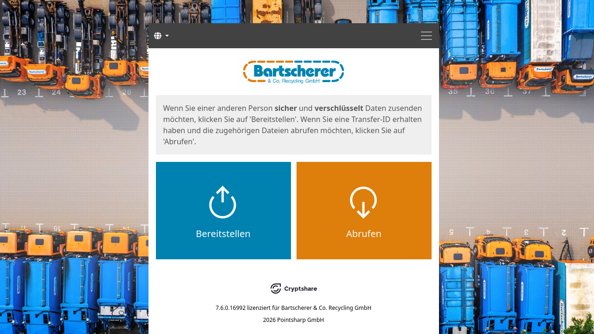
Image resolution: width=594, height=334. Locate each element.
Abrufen (363, 233)
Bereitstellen (223, 233)
